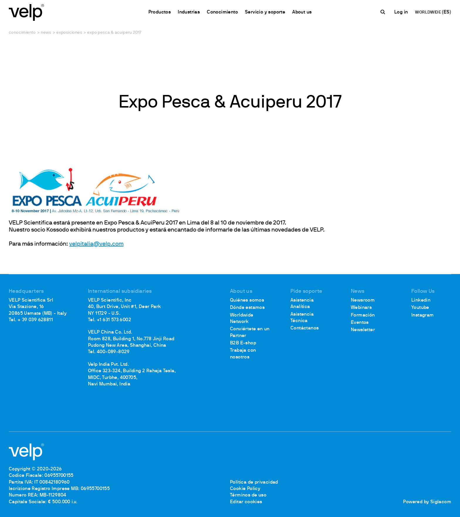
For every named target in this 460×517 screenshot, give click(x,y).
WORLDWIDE (428, 12)
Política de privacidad (254, 482)
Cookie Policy (245, 489)
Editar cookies (246, 502)
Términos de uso (248, 495)
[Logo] (26, 12)
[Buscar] (383, 12)
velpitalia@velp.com (96, 244)
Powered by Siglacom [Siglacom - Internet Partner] (427, 502)
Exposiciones (69, 33)
